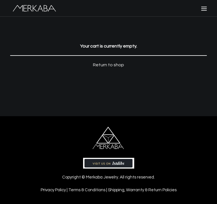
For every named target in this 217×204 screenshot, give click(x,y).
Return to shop (108, 65)
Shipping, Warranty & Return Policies (142, 190)
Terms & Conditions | (88, 190)
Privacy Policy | (54, 190)
